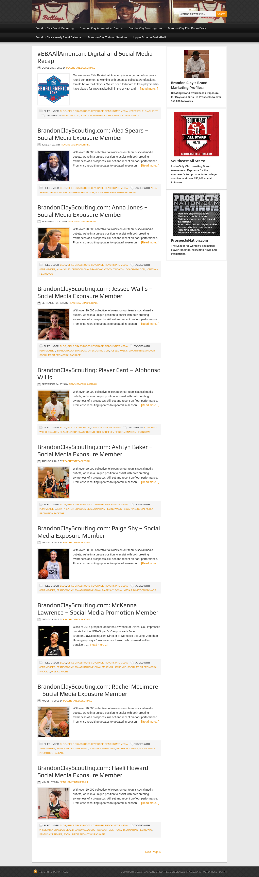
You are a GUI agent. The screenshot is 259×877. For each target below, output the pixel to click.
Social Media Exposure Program (115, 192)
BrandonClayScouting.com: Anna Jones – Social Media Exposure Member (92, 211)
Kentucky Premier (50, 834)
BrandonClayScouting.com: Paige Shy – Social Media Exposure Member (98, 532)
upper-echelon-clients (143, 111)
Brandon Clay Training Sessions (107, 37)
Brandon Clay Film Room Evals (187, 28)
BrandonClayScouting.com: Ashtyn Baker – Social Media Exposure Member (95, 450)
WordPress (210, 872)
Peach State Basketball (82, 11)
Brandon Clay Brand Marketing (54, 28)
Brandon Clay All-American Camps (101, 28)
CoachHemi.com (135, 269)
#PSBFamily (46, 830)
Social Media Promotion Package (60, 355)
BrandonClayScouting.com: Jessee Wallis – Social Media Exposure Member (95, 292)
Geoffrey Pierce (112, 432)
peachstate (132, 115)
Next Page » (153, 852)
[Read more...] (149, 88)
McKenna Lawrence (114, 667)
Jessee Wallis (119, 350)
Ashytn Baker (65, 509)
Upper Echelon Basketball (149, 37)
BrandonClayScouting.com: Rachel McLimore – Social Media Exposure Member (97, 690)
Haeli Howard (116, 830)
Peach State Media (116, 111)
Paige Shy (108, 590)
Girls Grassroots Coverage (85, 111)
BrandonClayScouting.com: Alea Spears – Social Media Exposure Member (93, 134)
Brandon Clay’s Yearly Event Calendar (58, 37)
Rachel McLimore (127, 748)
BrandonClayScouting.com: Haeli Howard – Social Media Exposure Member (95, 771)
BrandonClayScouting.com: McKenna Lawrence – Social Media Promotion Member (97, 609)
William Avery (59, 671)
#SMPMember (47, 269)
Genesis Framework (188, 872)
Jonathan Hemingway (94, 115)
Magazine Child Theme (157, 872)
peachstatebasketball (80, 68)
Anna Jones (63, 269)
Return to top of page (53, 872)
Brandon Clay (71, 115)
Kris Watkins (116, 115)
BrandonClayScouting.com (145, 28)
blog (63, 111)
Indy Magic (81, 748)
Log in (223, 872)
